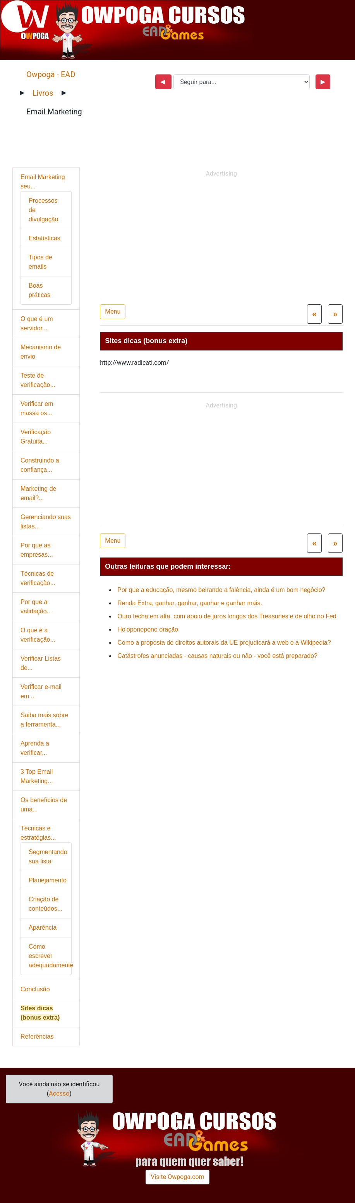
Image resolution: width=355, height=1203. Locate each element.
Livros (43, 93)
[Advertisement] (225, 234)
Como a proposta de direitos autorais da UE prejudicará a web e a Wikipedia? (224, 642)
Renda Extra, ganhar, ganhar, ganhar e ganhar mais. (189, 603)
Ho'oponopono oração (147, 629)
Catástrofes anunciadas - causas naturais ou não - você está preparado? (217, 655)
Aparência (43, 927)
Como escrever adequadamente (51, 955)
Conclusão (35, 989)
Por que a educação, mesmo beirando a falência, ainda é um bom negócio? (221, 590)
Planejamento (48, 880)
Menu (112, 311)
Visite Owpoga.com (177, 1177)
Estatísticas (44, 238)
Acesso (59, 1093)
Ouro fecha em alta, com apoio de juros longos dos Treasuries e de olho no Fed (226, 616)
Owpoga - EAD (50, 74)
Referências (37, 1036)
